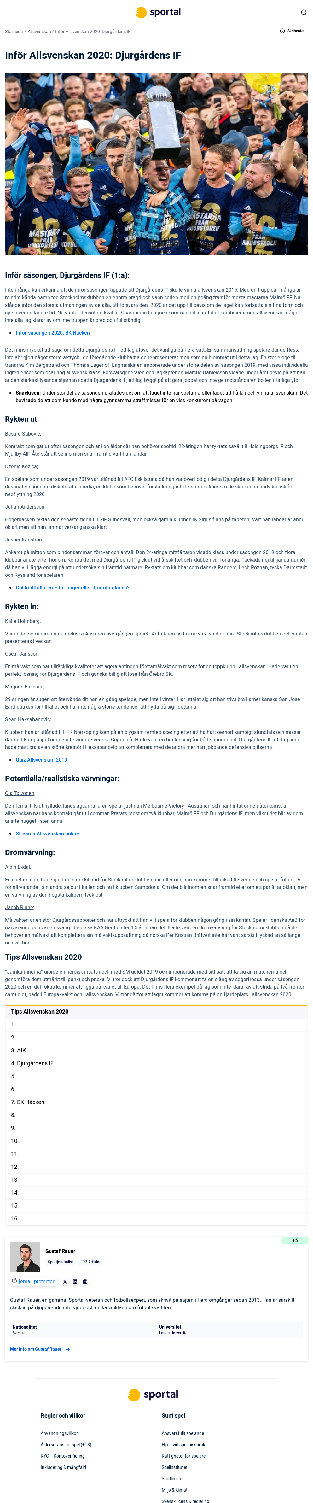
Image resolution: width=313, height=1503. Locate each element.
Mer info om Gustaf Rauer (41, 1349)
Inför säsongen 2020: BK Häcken (53, 333)
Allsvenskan (39, 31)
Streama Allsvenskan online (47, 834)
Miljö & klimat (175, 1490)
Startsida (14, 31)
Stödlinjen (171, 1479)
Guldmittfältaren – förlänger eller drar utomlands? (73, 588)
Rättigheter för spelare (184, 1456)
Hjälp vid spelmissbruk (183, 1445)
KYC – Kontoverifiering (63, 1456)
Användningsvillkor (59, 1433)
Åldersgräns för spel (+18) (66, 1445)
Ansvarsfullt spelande (183, 1433)
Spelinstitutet (175, 1468)
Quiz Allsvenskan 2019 (41, 760)
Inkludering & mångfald (63, 1468)
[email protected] (38, 1281)
